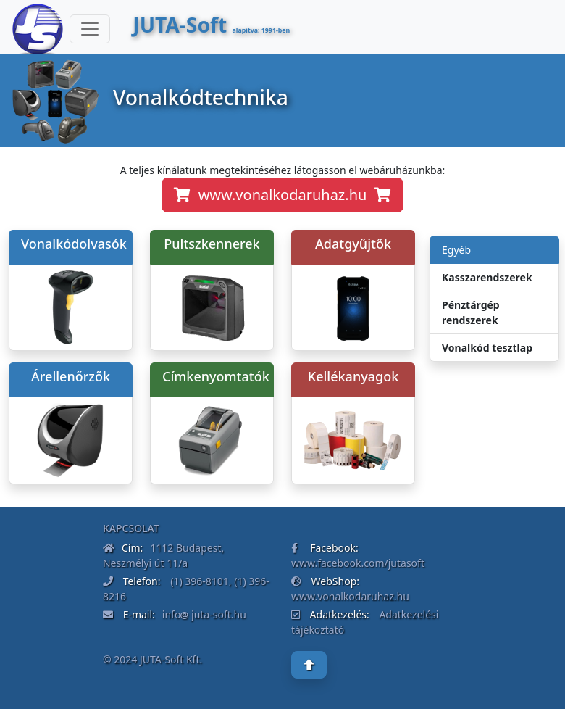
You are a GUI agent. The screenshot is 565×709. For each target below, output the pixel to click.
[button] (309, 665)
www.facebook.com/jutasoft (357, 563)
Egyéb (456, 250)
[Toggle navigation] (90, 28)
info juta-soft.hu (204, 614)
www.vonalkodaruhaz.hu (282, 194)
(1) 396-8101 (198, 581)
